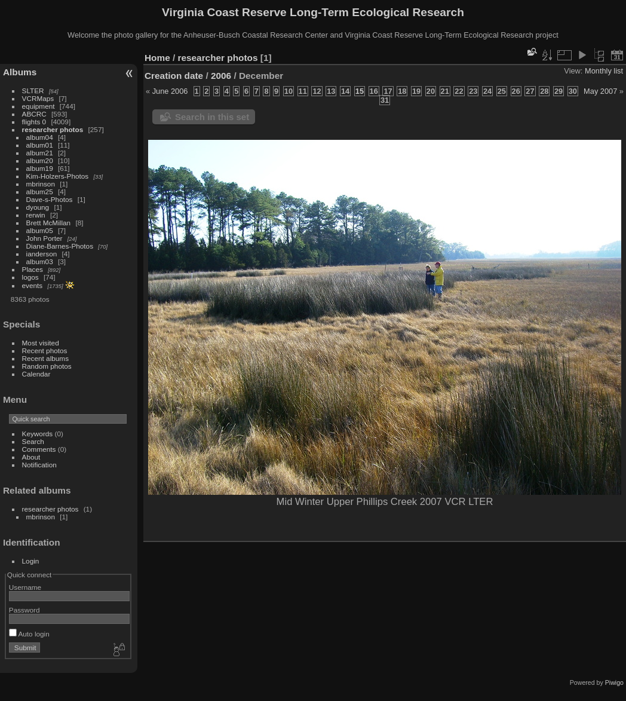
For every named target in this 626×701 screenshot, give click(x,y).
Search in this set (212, 117)
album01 (39, 145)
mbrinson (40, 184)
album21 (39, 153)
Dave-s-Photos (49, 199)
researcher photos (53, 129)
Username (25, 587)
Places (32, 269)
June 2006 (170, 91)
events (32, 285)
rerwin (35, 215)
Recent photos (44, 350)
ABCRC (34, 114)
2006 (221, 76)
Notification (39, 465)
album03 (39, 261)
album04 (39, 137)
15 (359, 91)
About (31, 457)
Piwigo (614, 682)
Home (157, 58)
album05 (39, 230)
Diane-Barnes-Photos (60, 246)
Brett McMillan (48, 222)
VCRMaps (38, 98)
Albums (19, 72)
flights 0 (34, 121)
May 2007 (600, 91)
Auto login (29, 634)
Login (30, 561)
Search (33, 441)
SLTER (33, 90)
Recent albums (45, 358)
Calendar (36, 374)
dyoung (38, 207)
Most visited (40, 343)
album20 (39, 160)
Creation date (174, 76)
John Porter (44, 238)
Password (24, 610)
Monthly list (604, 70)
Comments (39, 449)
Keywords (37, 433)
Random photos (47, 366)
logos (30, 277)
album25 (39, 191)
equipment (38, 106)
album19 (39, 168)
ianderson (41, 254)
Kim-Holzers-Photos (57, 176)
